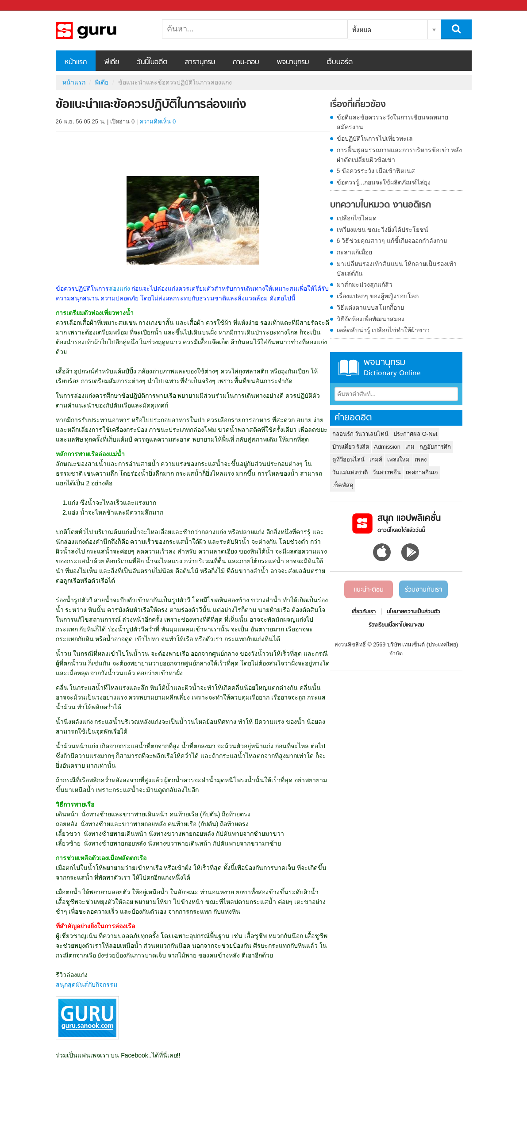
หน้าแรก (76, 62)
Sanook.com (26, 5)
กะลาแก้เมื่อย (354, 252)
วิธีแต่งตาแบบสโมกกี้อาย (370, 307)
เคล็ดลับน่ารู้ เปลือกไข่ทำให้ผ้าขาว (383, 330)
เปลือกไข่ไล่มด (357, 218)
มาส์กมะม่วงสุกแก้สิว (364, 284)
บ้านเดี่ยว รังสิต (350, 446)
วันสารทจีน (387, 472)
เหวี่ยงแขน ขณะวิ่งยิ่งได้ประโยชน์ (383, 229)
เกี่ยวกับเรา (364, 612)
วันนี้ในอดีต (152, 62)
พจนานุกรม (293, 62)
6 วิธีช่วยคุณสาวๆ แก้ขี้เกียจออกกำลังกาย (392, 240)
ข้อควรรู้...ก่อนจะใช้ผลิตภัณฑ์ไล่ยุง (384, 182)
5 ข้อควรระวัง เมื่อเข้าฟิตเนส (376, 170)
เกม (410, 446)
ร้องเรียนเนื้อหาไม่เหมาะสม (396, 625)
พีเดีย (111, 62)
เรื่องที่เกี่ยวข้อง (358, 105)
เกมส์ (375, 459)
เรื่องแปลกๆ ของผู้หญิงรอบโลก (378, 296)
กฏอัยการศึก (435, 446)
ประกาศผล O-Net (415, 434)
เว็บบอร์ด (340, 62)
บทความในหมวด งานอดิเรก (380, 205)
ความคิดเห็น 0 (157, 121)
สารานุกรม (200, 62)
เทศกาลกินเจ (422, 472)
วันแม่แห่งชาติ (350, 472)
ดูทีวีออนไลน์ (348, 459)
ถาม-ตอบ (246, 62)
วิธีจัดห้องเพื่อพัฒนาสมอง (370, 319)
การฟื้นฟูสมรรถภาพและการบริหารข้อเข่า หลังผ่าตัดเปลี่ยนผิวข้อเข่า (399, 154)
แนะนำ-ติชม (369, 590)
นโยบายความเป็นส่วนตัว (413, 612)
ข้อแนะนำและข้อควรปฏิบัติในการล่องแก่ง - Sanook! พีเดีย (102, 30)
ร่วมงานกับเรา (423, 590)
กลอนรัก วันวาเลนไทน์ (360, 434)
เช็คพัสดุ (342, 485)
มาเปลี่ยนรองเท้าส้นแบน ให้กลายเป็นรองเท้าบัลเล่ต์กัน (397, 268)
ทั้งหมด (361, 29)
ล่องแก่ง (120, 288)
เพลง (421, 459)
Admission (387, 446)
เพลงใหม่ (398, 459)
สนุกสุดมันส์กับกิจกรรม (86, 984)
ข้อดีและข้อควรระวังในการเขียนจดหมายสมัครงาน (392, 122)
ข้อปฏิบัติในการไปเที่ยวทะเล (375, 138)
